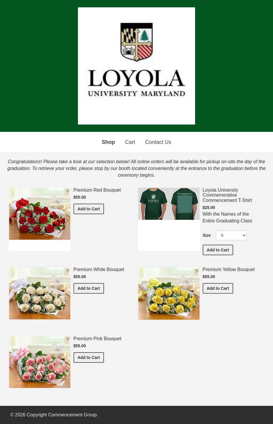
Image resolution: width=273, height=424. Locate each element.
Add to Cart (91, 208)
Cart (130, 142)
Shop (108, 142)
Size (207, 235)
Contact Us (158, 142)
